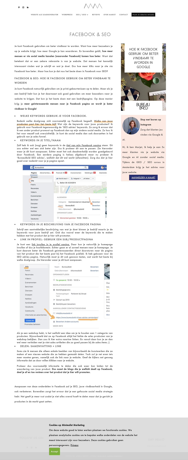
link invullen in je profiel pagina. (51, 244)
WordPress (67, 15)
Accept (54, 451)
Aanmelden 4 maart (143, 177)
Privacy (75, 445)
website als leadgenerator (44, 15)
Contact (123, 15)
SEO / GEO (81, 15)
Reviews (96, 15)
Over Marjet (110, 15)
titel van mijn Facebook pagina (83, 145)
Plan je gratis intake (143, 15)
